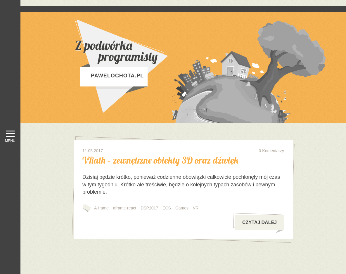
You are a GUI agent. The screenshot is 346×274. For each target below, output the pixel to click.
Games (181, 208)
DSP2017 (149, 208)
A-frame (101, 208)
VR (195, 208)
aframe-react (124, 208)
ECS (166, 208)
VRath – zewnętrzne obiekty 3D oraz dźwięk (160, 160)
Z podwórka (136, 51)
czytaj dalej (262, 225)
